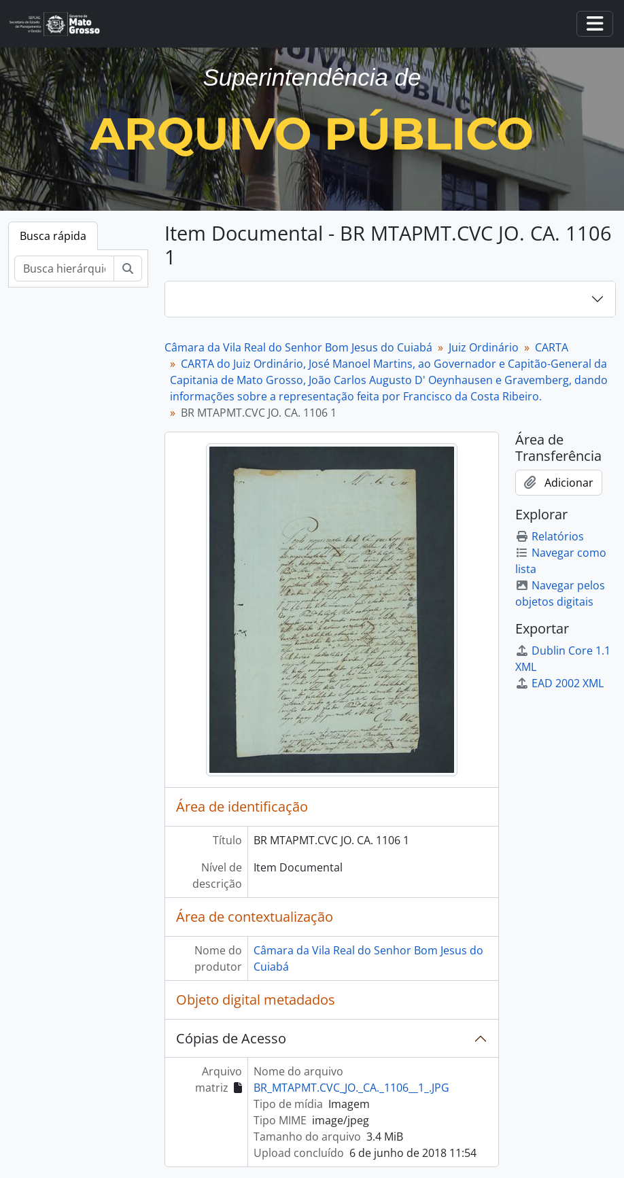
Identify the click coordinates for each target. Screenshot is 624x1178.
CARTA (551, 347)
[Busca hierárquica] (64, 268)
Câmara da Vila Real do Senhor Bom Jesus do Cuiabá (298, 347)
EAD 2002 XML (559, 683)
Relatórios (549, 536)
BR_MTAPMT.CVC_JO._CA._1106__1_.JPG (351, 1087)
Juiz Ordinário (484, 347)
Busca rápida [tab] (53, 235)
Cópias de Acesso (231, 1038)
